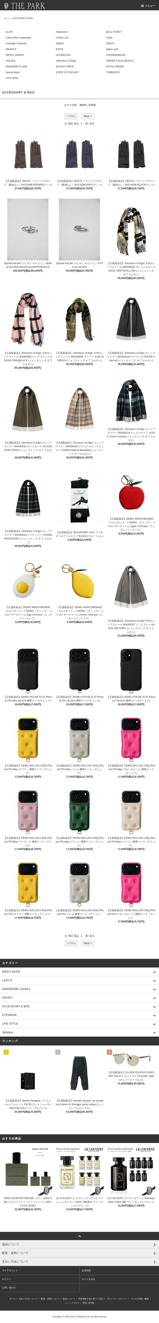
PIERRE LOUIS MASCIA (120, 60)
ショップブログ (72, 1303)
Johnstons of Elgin (66, 60)
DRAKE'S (11, 49)
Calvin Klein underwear (18, 37)
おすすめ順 (70, 105)
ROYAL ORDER (115, 66)
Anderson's (62, 32)
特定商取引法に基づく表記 (90, 1299)
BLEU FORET (114, 32)
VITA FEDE (12, 78)
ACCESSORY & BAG (23, 18)
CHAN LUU (62, 37)
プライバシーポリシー (116, 1299)
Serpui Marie (13, 72)
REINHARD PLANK (16, 66)
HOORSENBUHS (116, 55)
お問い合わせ (9, 1287)
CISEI (109, 37)
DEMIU (60, 43)
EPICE (59, 49)
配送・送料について (50, 1299)
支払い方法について (28, 1299)
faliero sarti (112, 49)
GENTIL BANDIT (15, 55)
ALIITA (9, 32)
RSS (85, 1303)
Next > (88, 116)
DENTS (110, 43)
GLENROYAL (63, 55)
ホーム (7, 18)
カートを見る (88, 1279)
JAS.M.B (10, 60)
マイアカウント (10, 1270)
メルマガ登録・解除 (139, 1299)
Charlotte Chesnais (16, 43)
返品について (69, 1299)
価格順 (83, 105)
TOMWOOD (113, 72)
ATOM (91, 1303)
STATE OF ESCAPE (67, 72)
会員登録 (86, 1270)
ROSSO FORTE (65, 66)
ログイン (6, 1279)
